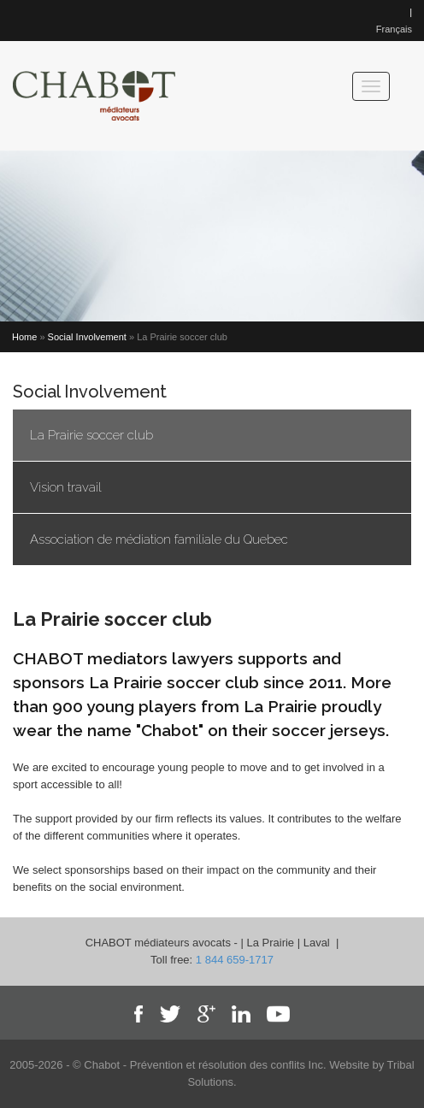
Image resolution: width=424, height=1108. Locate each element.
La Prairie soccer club (91, 435)
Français (394, 29)
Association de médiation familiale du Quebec (159, 539)
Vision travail (66, 487)
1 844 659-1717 (235, 959)
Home (24, 337)
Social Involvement (87, 337)
